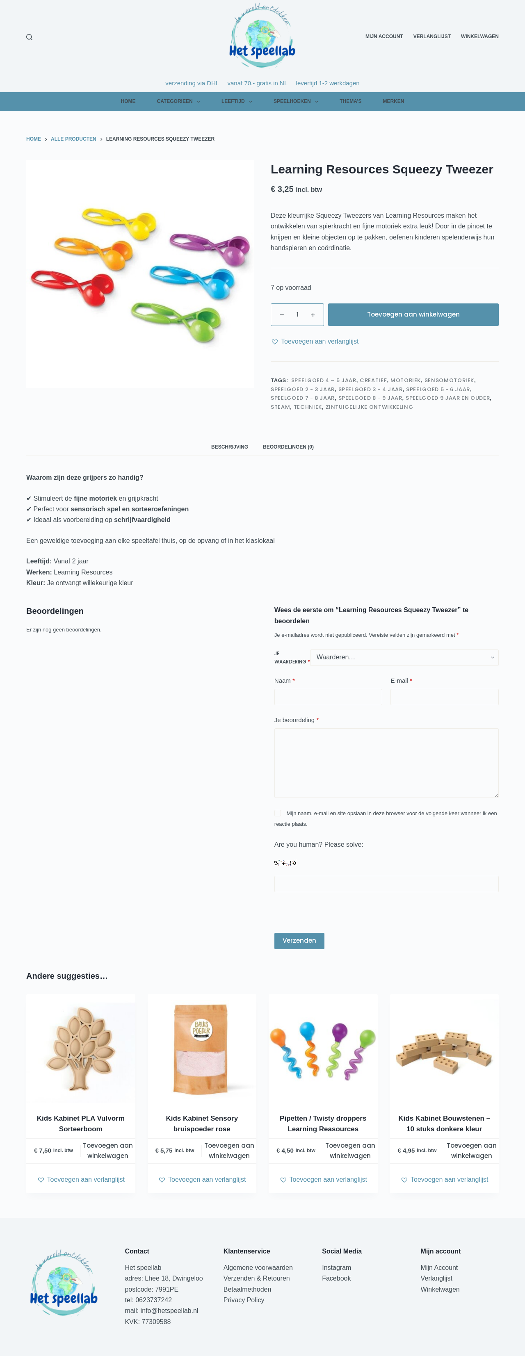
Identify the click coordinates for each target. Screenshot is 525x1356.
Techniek (308, 407)
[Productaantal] (297, 314)
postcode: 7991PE (151, 1289)
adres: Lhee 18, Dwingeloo (164, 1278)
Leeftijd (238, 102)
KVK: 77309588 (148, 1321)
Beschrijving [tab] (229, 447)
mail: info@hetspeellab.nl (161, 1310)
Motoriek (405, 380)
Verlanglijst (432, 36)
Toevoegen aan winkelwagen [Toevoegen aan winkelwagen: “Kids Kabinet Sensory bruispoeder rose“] (229, 1150)
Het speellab (144, 1267)
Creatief (373, 380)
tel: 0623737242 (148, 1300)
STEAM (280, 407)
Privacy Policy (244, 1300)
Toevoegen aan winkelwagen (413, 314)
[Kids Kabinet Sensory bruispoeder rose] (202, 1048)
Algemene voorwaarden (258, 1267)
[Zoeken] (29, 37)
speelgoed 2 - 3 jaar (303, 389)
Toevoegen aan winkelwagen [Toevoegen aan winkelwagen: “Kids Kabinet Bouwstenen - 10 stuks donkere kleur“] (472, 1150)
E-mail (401, 681)
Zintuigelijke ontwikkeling (369, 407)
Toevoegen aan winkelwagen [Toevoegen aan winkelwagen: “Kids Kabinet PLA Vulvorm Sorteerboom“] (108, 1150)
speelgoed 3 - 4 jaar (370, 389)
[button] (314, 341)
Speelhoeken (298, 102)
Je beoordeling (296, 720)
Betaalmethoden (248, 1289)
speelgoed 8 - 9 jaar (370, 398)
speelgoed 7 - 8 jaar (303, 398)
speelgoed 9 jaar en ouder (448, 398)
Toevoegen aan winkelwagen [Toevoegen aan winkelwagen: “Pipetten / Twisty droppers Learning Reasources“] (350, 1150)
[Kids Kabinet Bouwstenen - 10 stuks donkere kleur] (444, 1048)
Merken (393, 101)
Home (128, 101)
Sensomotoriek (449, 380)
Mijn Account (384, 36)
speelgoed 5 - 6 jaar (438, 389)
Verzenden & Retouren (257, 1278)
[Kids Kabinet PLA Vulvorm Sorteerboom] (80, 1048)
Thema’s (350, 101)
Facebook (336, 1278)
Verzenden (299, 940)
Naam (284, 681)
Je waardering (292, 657)
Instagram (336, 1267)
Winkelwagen (480, 36)
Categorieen (180, 102)
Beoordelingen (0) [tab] (288, 447)
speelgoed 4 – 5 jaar (323, 380)
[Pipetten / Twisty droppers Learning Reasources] (323, 1048)
